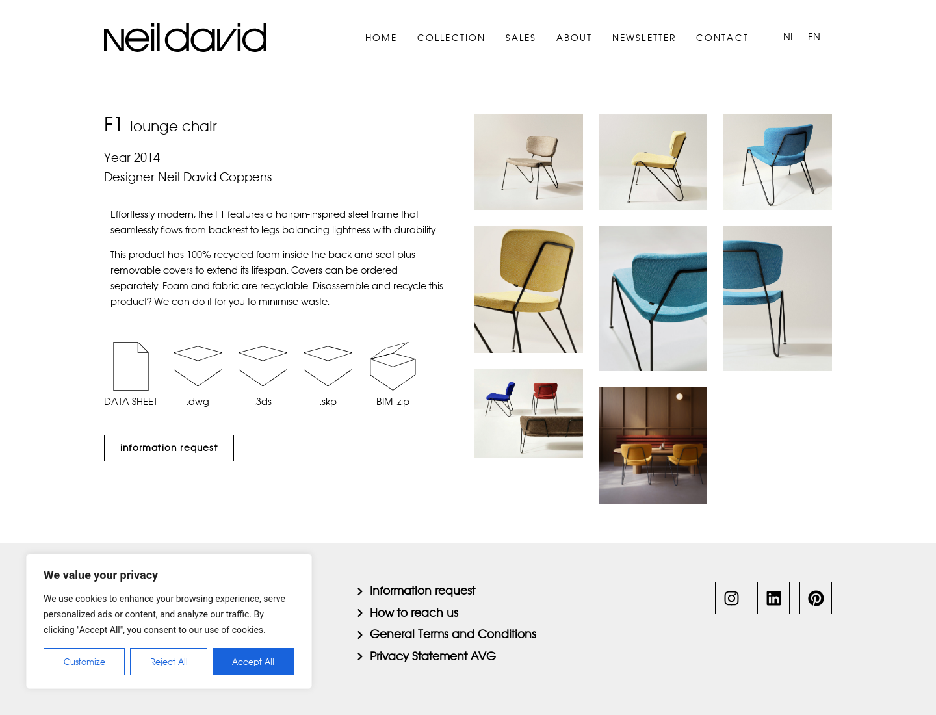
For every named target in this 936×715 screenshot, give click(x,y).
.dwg (198, 401)
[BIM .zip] (393, 366)
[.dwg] (198, 366)
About (574, 38)
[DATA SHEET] (131, 366)
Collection (451, 38)
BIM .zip (393, 401)
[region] (169, 621)
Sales (521, 38)
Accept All (254, 661)
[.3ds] (263, 366)
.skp (328, 401)
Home (381, 38)
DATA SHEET (130, 401)
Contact (722, 38)
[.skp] (328, 366)
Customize (84, 661)
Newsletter (644, 38)
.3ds (263, 401)
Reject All (169, 661)
